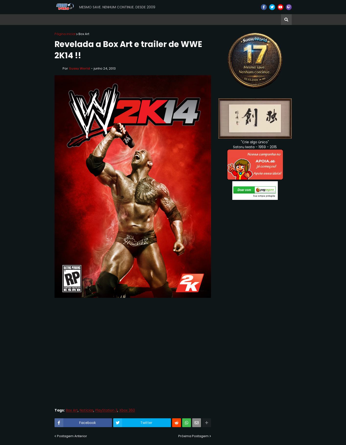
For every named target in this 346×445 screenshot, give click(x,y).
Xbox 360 (127, 410)
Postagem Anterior (72, 436)
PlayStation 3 (106, 410)
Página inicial (65, 34)
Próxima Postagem (193, 436)
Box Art (83, 34)
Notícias (86, 410)
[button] (286, 19)
